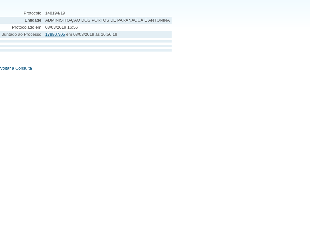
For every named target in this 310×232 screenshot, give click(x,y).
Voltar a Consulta (16, 68)
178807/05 (55, 34)
